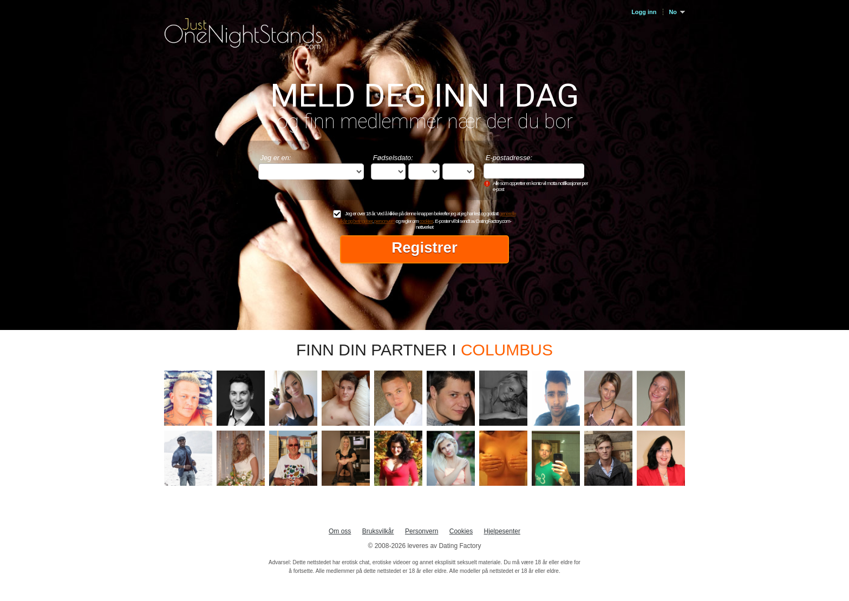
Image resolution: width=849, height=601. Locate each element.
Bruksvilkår (378, 531)
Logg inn (643, 12)
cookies (426, 221)
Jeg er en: (275, 158)
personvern (384, 221)
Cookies (461, 531)
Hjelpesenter (502, 531)
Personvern (421, 531)
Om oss (340, 531)
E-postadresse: (509, 158)
